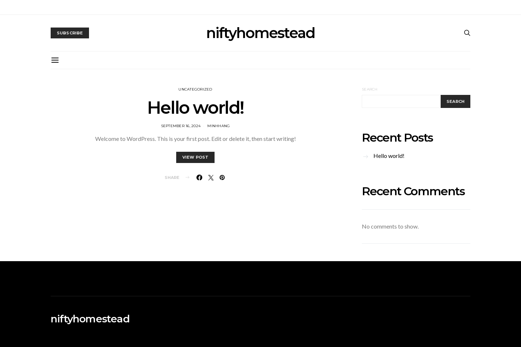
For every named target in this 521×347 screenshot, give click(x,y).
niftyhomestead (260, 33)
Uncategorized (195, 89)
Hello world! (195, 107)
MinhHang (218, 126)
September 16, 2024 (181, 126)
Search (370, 89)
